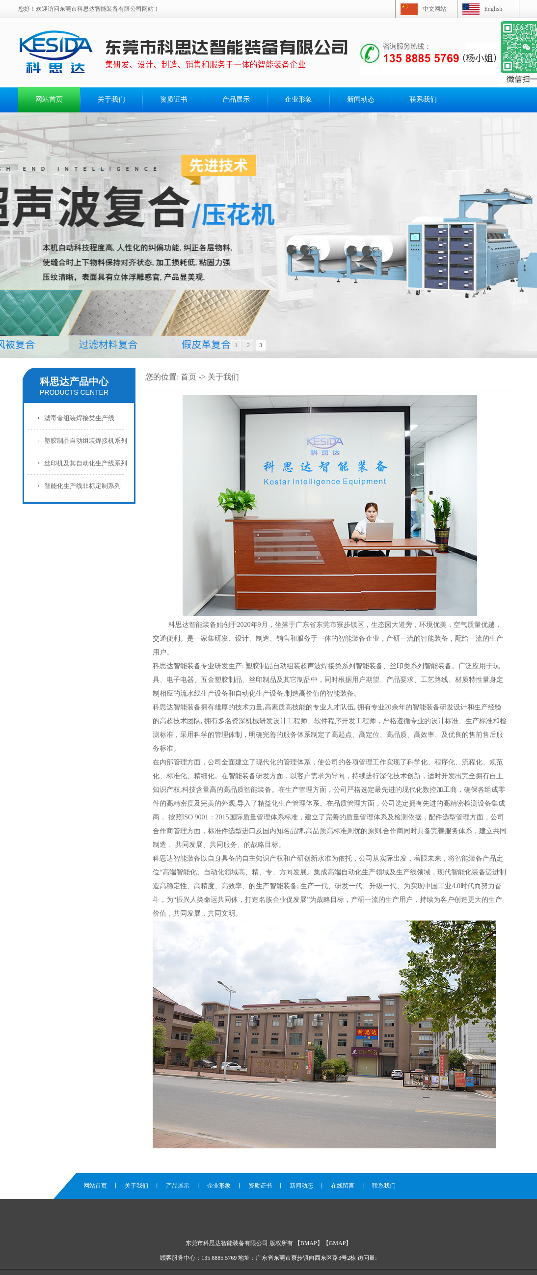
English (493, 8)
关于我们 (111, 99)
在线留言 (342, 1185)
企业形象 (298, 99)
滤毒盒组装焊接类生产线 (79, 418)
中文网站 (434, 8)
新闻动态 (361, 99)
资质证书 (174, 99)
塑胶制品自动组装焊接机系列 (85, 440)
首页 (188, 377)
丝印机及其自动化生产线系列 (85, 463)
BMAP (308, 1243)
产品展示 (236, 99)
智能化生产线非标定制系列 (82, 485)
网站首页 (49, 99)
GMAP (337, 1243)
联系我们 (423, 99)
